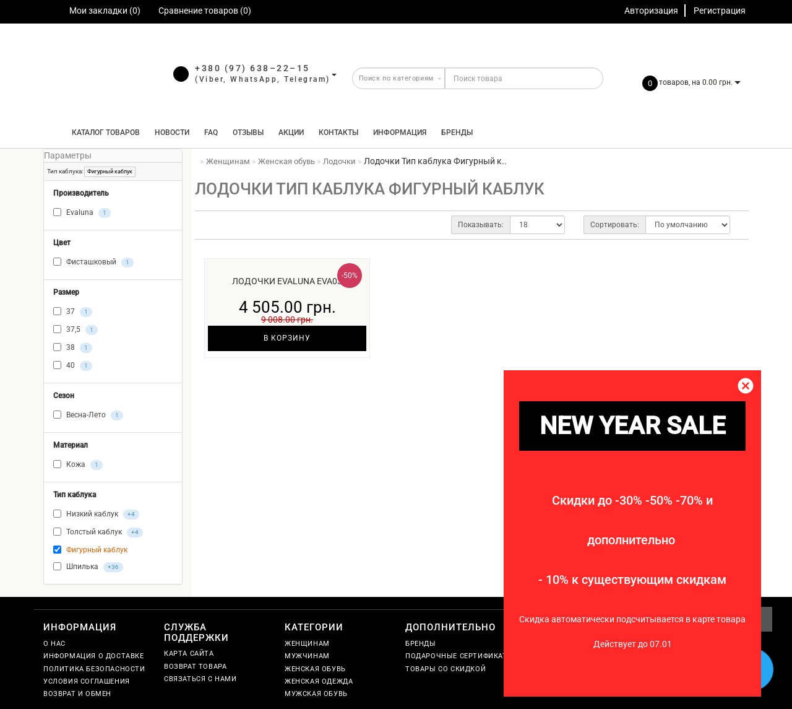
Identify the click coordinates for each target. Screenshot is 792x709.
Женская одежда (319, 681)
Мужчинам (307, 656)
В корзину (287, 338)
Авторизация (651, 10)
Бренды (457, 132)
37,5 (75, 330)
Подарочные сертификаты (459, 656)
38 (72, 348)
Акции (291, 132)
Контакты (338, 132)
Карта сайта (189, 654)
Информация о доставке (93, 656)
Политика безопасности (94, 669)
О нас (54, 644)
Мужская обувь (316, 694)
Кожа (78, 465)
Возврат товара (195, 667)
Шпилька (88, 567)
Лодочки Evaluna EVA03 (287, 281)
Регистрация (720, 10)
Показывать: (481, 224)
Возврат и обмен (77, 694)
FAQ (211, 132)
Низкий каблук (96, 515)
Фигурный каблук (109, 171)
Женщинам (307, 644)
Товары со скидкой (445, 669)
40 (72, 366)
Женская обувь (315, 669)
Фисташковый (93, 263)
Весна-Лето (88, 415)
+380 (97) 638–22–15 (252, 68)
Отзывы (248, 132)
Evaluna (82, 213)
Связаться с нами (200, 679)
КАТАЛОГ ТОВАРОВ (103, 132)
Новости (172, 132)
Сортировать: (614, 224)
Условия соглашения (86, 681)
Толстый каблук (98, 532)
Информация (399, 132)
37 (72, 312)
